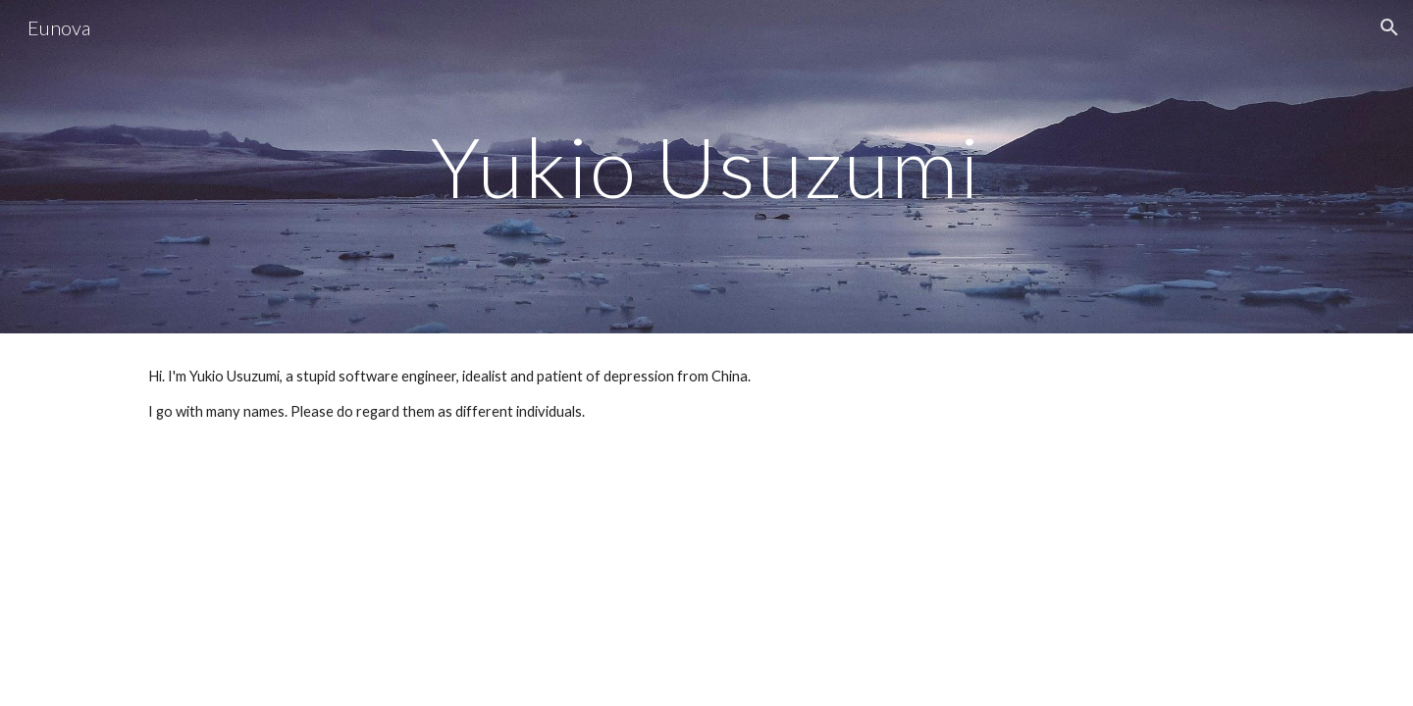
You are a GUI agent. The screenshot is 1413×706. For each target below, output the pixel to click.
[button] (1389, 27)
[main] (706, 166)
